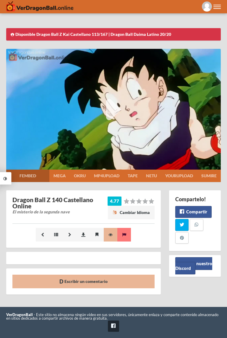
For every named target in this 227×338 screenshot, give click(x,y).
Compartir (193, 211)
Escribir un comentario (83, 281)
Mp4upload (106, 175)
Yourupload (179, 175)
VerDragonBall (19, 315)
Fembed (28, 175)
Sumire (209, 175)
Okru (80, 175)
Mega (59, 175)
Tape (133, 175)
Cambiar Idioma (131, 212)
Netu (151, 175)
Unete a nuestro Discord (193, 266)
